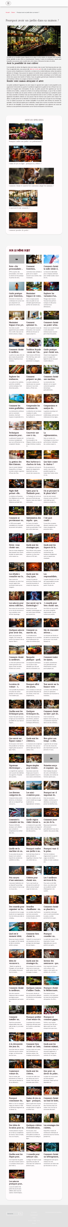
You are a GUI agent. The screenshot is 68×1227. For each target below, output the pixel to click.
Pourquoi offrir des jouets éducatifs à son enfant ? (32, 688)
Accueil (7, 12)
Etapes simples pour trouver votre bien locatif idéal (33, 769)
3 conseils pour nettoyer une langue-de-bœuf (33, 1156)
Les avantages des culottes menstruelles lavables (51, 1129)
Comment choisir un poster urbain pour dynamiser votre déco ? (51, 326)
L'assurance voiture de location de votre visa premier (16, 1075)
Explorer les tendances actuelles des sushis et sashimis (16, 380)
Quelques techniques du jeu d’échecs (32, 713)
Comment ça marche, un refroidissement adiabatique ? (33, 634)
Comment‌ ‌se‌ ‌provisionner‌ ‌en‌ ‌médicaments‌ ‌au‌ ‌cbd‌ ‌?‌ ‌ (16, 521)
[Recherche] (12, 1213)
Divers (13, 12)
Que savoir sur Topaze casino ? (16, 739)
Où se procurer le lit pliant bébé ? (51, 492)
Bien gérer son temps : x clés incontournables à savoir (51, 742)
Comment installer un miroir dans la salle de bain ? (15, 1021)
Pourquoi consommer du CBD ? (15, 1100)
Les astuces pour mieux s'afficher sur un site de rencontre (16, 607)
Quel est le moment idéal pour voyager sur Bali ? (16, 937)
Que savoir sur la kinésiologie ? (33, 604)
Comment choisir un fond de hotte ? (51, 1100)
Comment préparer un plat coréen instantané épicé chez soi (34, 380)
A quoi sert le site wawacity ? (19, 208)
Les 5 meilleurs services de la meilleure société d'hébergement (51, 881)
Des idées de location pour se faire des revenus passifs (16, 1129)
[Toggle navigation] (8, 3)
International (34, 1215)
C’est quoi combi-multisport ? (49, 520)
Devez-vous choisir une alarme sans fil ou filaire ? (15, 549)
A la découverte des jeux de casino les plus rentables (16, 1048)
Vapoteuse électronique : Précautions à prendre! (15, 769)
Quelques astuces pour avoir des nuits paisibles (16, 632)
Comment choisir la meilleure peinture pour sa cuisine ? (16, 661)
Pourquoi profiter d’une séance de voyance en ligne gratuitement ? (33, 1021)
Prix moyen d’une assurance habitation (16, 880)
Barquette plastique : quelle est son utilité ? (33, 659)
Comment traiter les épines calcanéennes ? (51, 659)
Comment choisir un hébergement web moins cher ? (51, 1158)
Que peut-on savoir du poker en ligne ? (50, 1073)
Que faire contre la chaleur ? (51, 463)
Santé (34, 1218)
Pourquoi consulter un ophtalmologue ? (51, 936)
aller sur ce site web (35, 69)
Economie (34, 1212)
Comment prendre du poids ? (19, 230)
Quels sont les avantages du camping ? (32, 963)
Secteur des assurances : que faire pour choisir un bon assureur (51, 964)
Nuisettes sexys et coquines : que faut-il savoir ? (51, 768)
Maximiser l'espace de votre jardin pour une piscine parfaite (33, 297)
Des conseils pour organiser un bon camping (16, 909)
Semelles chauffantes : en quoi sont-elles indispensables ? (33, 910)
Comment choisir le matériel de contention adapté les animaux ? (31, 186)
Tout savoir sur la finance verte (51, 685)
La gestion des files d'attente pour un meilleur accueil (16, 465)
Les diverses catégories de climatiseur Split (16, 795)
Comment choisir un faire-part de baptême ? (51, 713)
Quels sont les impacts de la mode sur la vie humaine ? (50, 549)
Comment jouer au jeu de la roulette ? (50, 822)
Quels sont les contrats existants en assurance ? (51, 1046)
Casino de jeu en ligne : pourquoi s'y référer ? (25, 164)
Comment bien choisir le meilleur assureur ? (32, 937)
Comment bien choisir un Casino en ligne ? (33, 1046)
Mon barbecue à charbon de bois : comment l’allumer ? (33, 465)
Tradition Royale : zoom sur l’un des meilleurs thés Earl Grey (33, 353)
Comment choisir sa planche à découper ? (51, 909)
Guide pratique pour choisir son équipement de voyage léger (51, 353)
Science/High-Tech (34, 1220)
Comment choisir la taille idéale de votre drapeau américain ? (51, 270)
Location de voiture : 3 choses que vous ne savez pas (16, 688)
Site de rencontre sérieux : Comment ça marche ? (51, 634)
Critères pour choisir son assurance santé (33, 880)
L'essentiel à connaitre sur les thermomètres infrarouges (16, 823)
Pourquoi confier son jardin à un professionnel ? (26, 141)
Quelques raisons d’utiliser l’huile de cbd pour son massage (33, 992)
